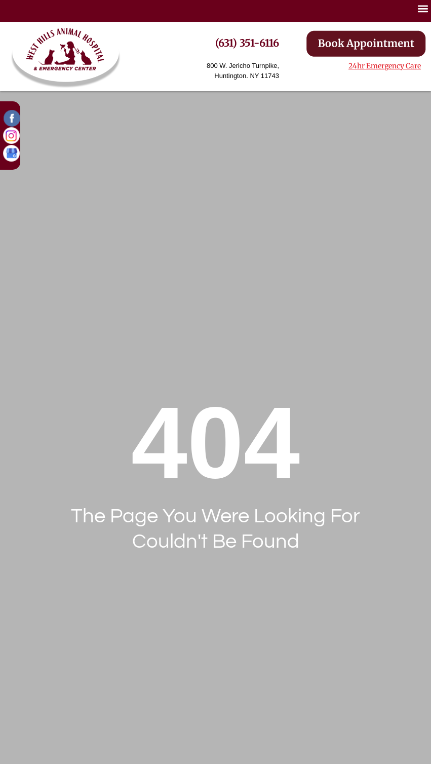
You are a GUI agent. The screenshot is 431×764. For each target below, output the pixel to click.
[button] (66, 56)
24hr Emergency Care (384, 65)
